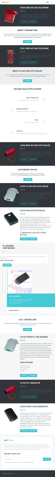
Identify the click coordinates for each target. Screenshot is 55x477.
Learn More (33, 21)
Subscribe (47, 459)
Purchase (24, 21)
